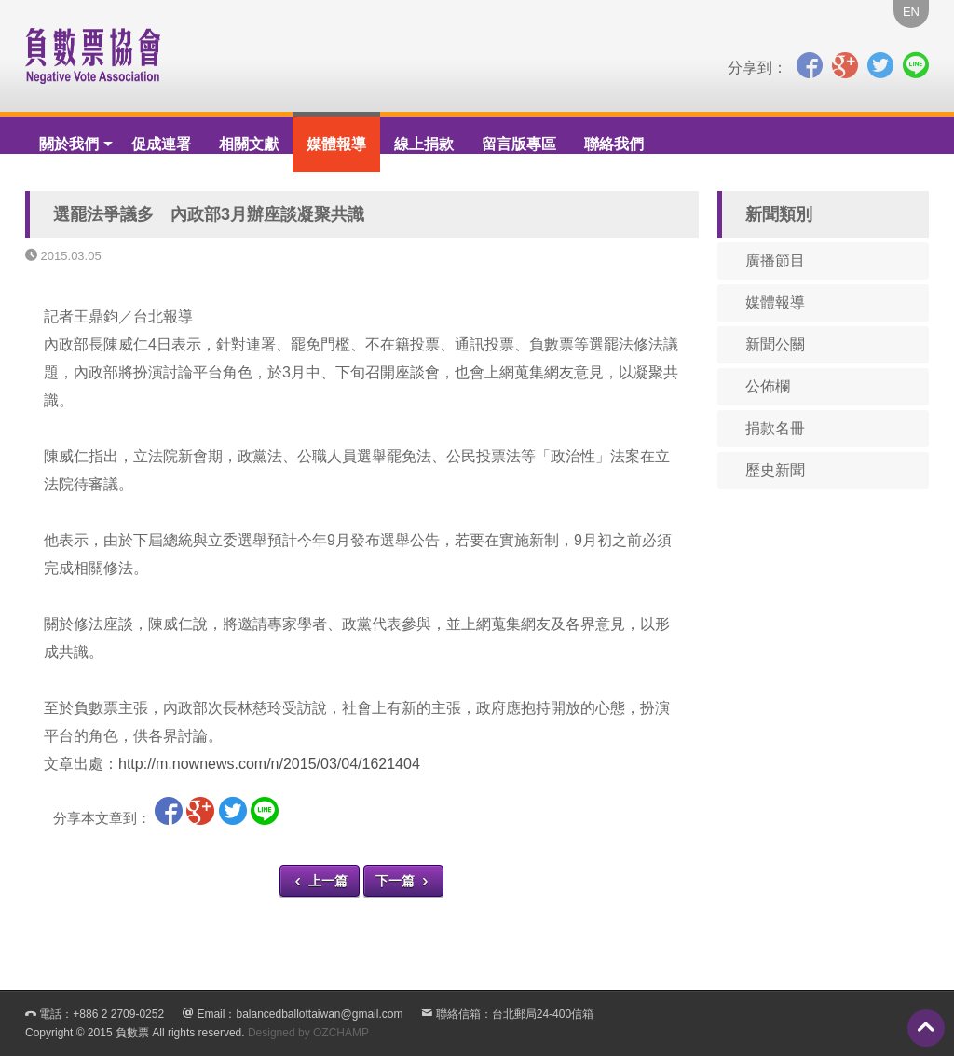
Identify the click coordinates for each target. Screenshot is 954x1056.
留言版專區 (519, 144)
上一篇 (320, 880)
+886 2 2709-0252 (118, 1014)
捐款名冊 (775, 428)
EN (911, 12)
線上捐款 (424, 144)
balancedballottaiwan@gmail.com (319, 1014)
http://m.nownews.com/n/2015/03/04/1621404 (269, 764)
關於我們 (69, 144)
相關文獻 (249, 144)
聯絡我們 (614, 144)
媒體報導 (336, 144)
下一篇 (403, 880)
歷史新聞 (775, 470)
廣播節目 (775, 260)
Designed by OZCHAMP (308, 1032)
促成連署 (161, 144)
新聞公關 (775, 344)
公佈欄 (767, 386)
